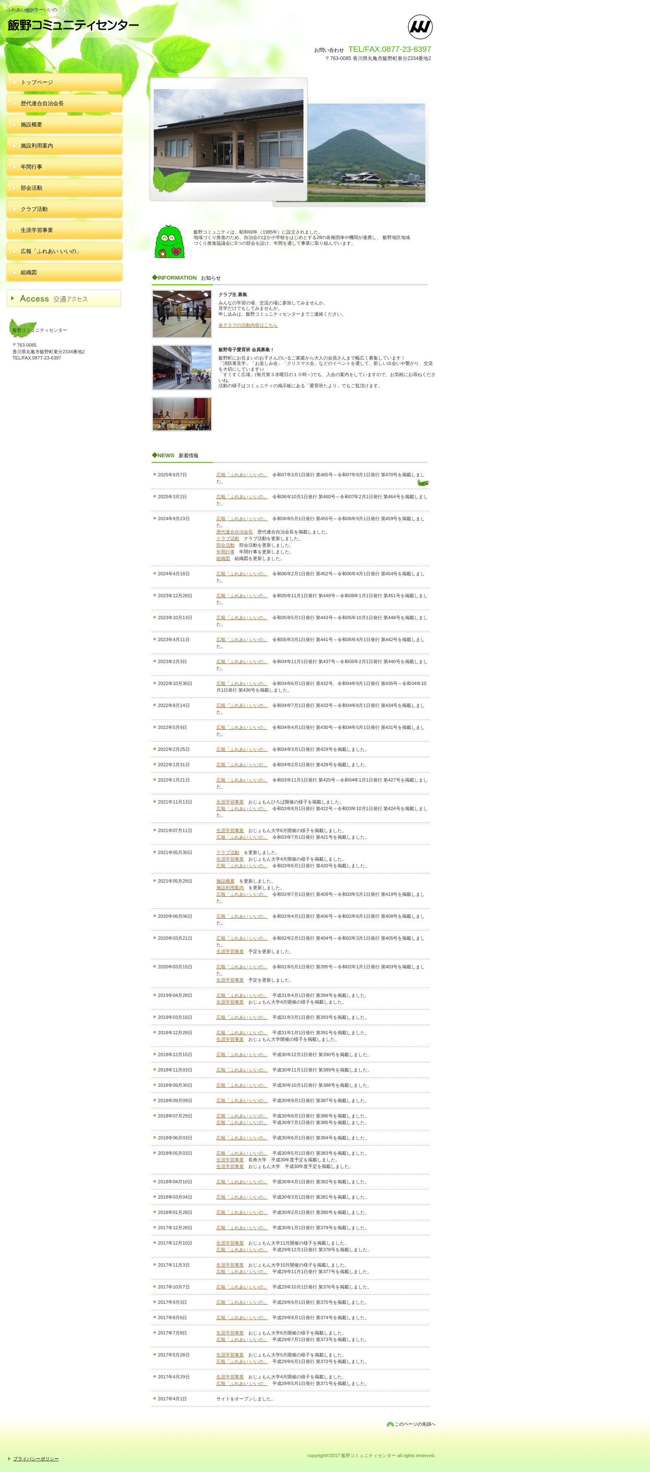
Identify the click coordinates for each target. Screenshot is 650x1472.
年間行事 (225, 551)
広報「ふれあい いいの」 (242, 474)
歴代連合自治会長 (234, 531)
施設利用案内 (230, 887)
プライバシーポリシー (36, 1458)
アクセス (68, 298)
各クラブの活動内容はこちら (248, 325)
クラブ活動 (227, 538)
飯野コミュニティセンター (138, 25)
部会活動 (225, 545)
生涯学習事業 (230, 801)
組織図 (223, 558)
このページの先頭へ (415, 1423)
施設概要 (225, 880)
